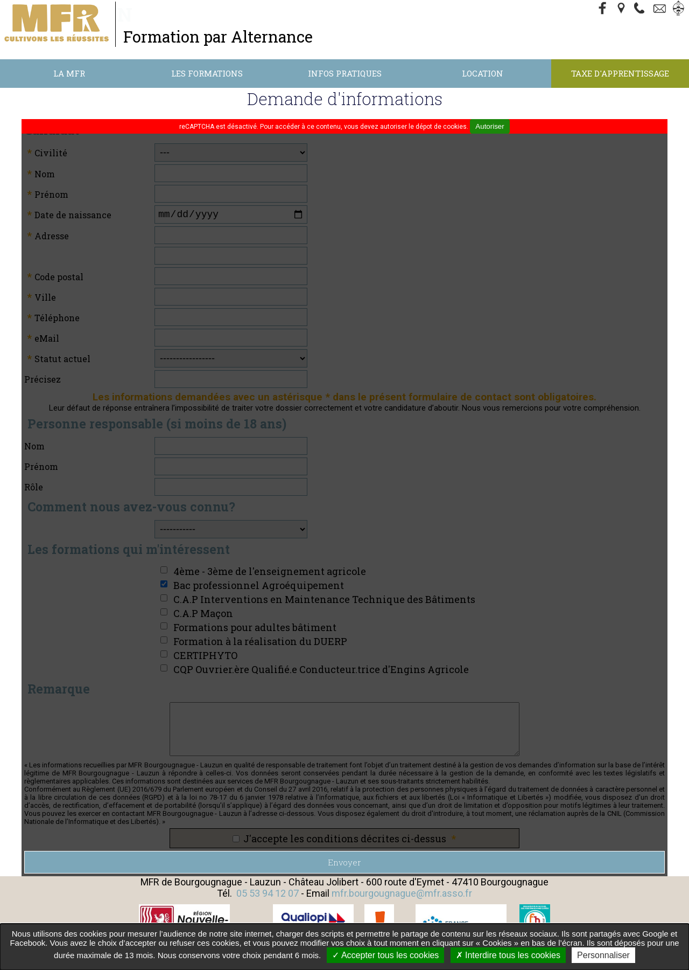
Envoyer (344, 864)
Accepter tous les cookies (385, 955)
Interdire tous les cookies (508, 955)
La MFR (69, 73)
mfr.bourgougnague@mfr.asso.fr (402, 895)
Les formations (207, 73)
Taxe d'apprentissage (620, 73)
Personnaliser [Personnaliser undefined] (603, 955)
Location (482, 73)
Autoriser (489, 126)
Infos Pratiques (345, 73)
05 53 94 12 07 (267, 895)
